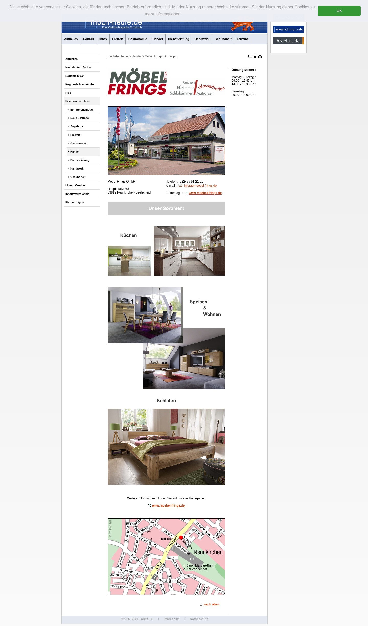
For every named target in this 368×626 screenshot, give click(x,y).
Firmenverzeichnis (77, 101)
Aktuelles (71, 39)
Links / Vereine (75, 185)
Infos (103, 39)
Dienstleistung (178, 39)
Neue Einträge (79, 117)
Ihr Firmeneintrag (81, 109)
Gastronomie (137, 39)
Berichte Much (74, 75)
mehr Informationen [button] (162, 14)
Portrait (88, 39)
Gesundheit (223, 39)
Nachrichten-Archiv (78, 67)
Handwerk (201, 39)
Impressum (171, 618)
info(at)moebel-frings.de (197, 185)
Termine (243, 39)
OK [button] (339, 11)
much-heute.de (118, 56)
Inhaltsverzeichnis (77, 193)
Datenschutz (199, 618)
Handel (158, 39)
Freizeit (117, 39)
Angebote (76, 126)
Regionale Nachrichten (80, 84)
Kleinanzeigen (74, 202)
